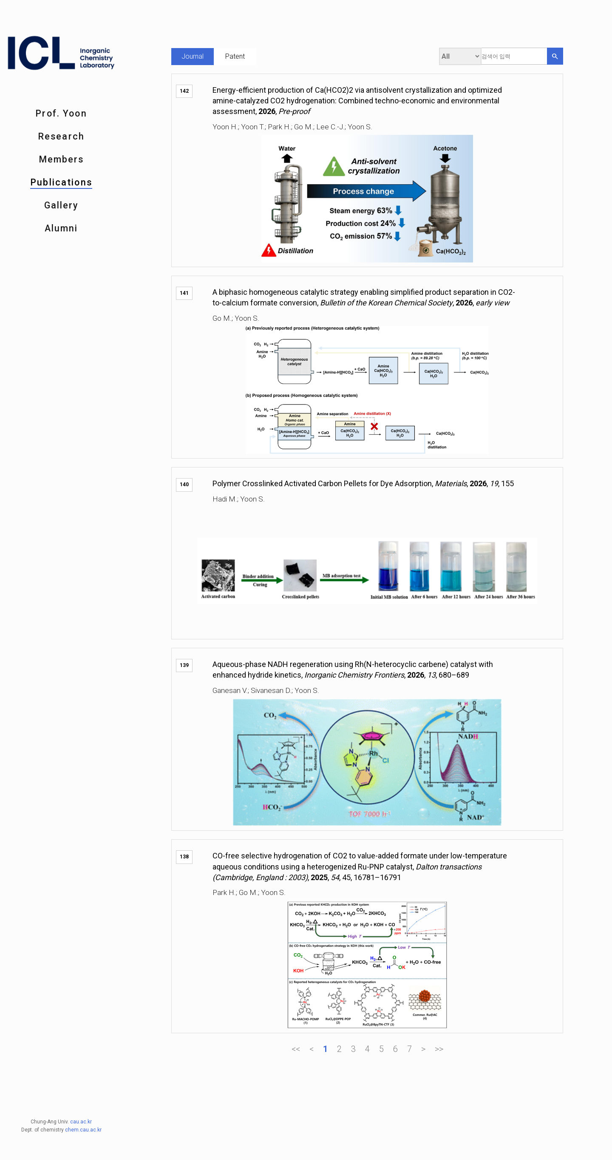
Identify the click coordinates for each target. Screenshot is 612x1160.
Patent (235, 56)
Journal (192, 56)
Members (61, 159)
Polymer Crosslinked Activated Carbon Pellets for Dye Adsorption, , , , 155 (363, 483)
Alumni (61, 228)
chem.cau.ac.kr (83, 1079)
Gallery (61, 205)
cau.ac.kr (81, 1071)
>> (439, 1049)
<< (296, 1049)
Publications (61, 182)
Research (61, 136)
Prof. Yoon (61, 113)
